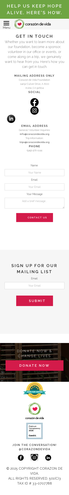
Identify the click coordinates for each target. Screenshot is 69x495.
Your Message (34, 194)
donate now (34, 365)
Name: (34, 165)
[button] (6, 24)
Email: (34, 179)
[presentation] (33, 229)
